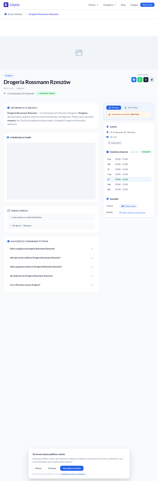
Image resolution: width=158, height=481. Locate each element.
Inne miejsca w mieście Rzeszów (26, 217)
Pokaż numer (128, 206)
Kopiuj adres (114, 143)
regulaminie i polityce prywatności (73, 474)
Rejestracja (147, 4)
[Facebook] (133, 79)
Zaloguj (134, 4)
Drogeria (8, 75)
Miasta (94, 4)
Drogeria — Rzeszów (20, 225)
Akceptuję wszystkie (72, 468)
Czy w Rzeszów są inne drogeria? (25, 284)
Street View (131, 107)
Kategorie (109, 4)
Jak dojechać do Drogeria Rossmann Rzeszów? (31, 275)
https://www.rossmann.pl (132, 212)
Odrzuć (38, 468)
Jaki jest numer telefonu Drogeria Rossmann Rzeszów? (35, 257)
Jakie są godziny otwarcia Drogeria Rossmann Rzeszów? (36, 266)
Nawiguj (114, 107)
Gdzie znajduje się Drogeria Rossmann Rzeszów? (32, 248)
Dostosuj (52, 468)
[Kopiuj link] (151, 79)
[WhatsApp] (139, 79)
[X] (145, 79)
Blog (123, 4)
